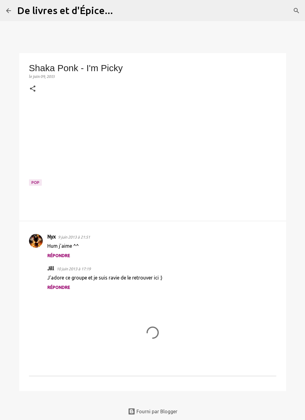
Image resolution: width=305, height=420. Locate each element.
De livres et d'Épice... (65, 10)
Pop (35, 182)
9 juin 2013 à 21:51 (74, 237)
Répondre (58, 255)
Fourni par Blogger (152, 411)
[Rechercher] (121, 10)
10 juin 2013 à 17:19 (73, 269)
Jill (50, 268)
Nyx (51, 236)
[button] (32, 89)
